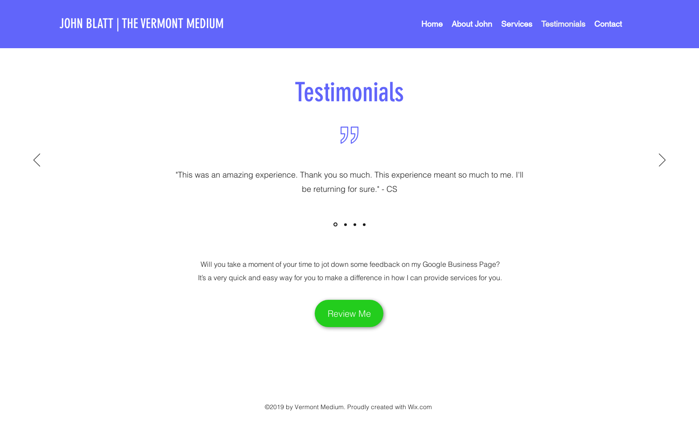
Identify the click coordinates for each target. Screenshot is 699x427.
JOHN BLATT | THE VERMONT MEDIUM (141, 24)
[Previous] (36, 160)
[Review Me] (349, 313)
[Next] (662, 160)
